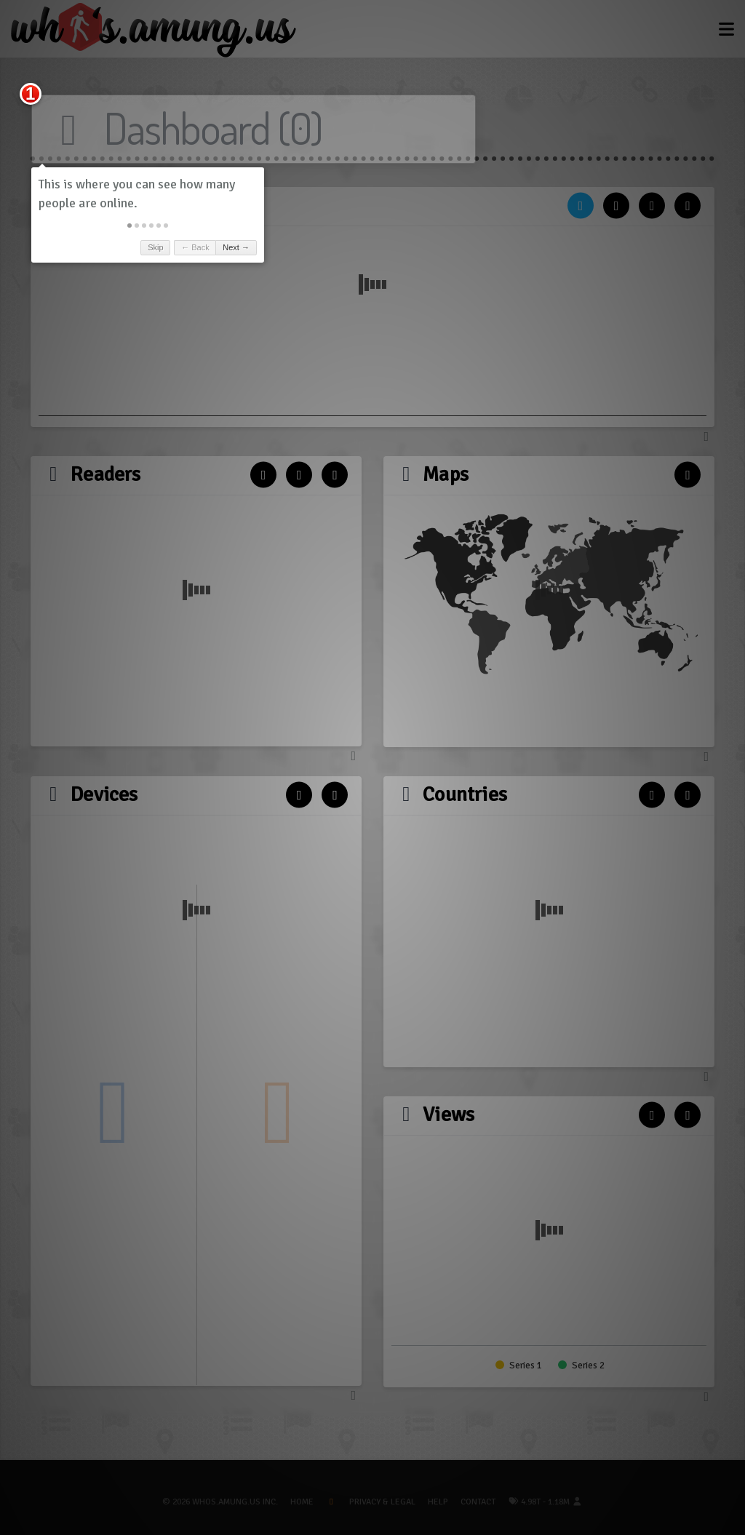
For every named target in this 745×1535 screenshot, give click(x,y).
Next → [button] (243, 247)
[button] (136, 225)
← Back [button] (202, 247)
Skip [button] (162, 247)
